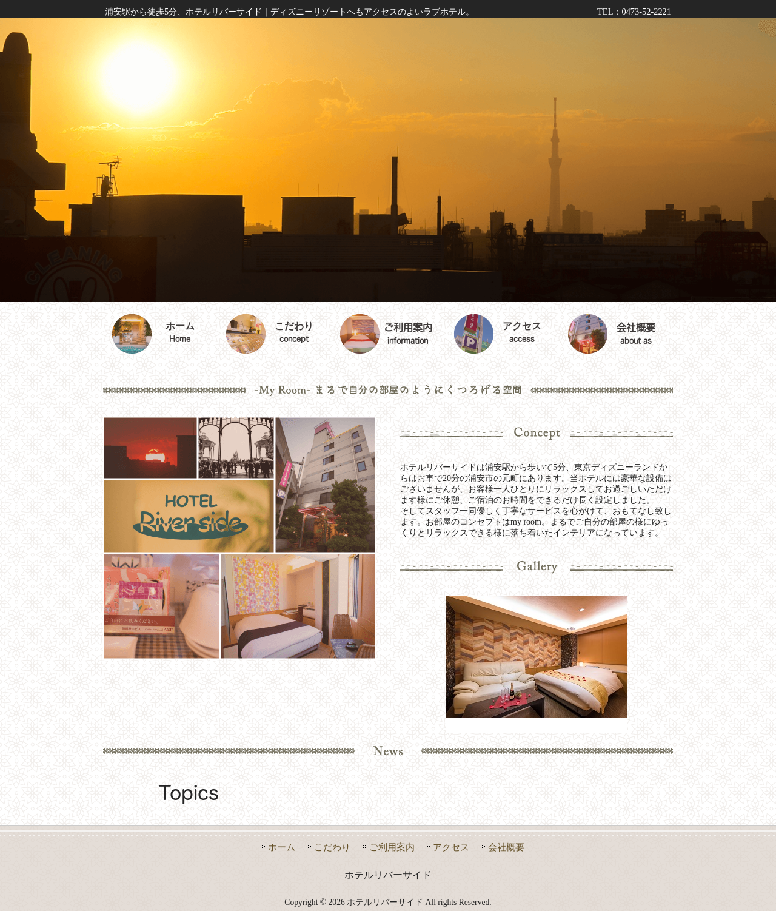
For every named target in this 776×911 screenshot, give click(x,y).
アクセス (451, 847)
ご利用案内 (392, 847)
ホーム (281, 847)
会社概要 (506, 847)
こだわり (332, 847)
